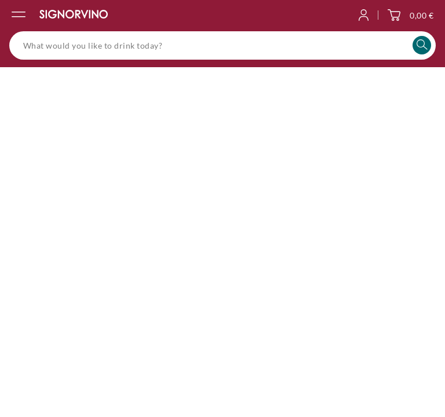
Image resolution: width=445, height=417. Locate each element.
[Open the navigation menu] (18, 15)
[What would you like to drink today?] (222, 45)
